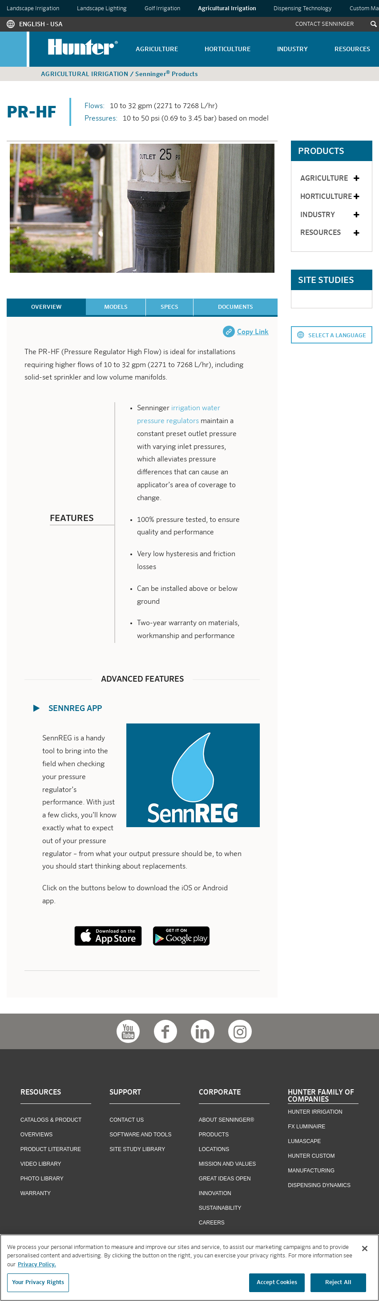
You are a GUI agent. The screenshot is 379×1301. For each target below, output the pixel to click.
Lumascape (304, 1141)
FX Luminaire (306, 1126)
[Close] (365, 1248)
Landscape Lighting (102, 9)
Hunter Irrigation (315, 1112)
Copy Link (253, 332)
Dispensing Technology (303, 9)
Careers (212, 1223)
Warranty (35, 1193)
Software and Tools (140, 1134)
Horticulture (227, 49)
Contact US (126, 1120)
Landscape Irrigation (33, 9)
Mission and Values (227, 1164)
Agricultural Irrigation (227, 9)
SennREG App (75, 709)
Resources (352, 49)
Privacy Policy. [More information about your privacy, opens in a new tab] (37, 1265)
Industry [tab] (330, 215)
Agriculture (157, 49)
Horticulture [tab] (330, 197)
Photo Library (42, 1179)
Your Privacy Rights (38, 1283)
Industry (292, 49)
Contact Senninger (324, 24)
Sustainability (220, 1208)
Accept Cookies (277, 1283)
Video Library (40, 1164)
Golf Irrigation (162, 9)
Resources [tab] (330, 233)
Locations (214, 1149)
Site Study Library (137, 1149)
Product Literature (50, 1149)
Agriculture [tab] (330, 179)
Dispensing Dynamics (319, 1185)
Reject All (338, 1283)
